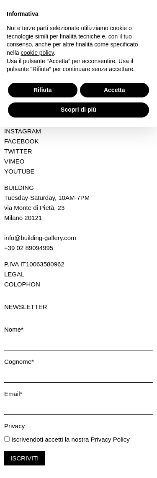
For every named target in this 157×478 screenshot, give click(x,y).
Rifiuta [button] (42, 441)
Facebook (21, 141)
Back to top (137, 112)
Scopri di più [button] (78, 461)
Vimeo (14, 161)
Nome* (13, 329)
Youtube (19, 171)
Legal (14, 274)
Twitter (18, 151)
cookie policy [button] (37, 404)
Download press (34, 80)
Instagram (22, 131)
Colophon (22, 284)
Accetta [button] (114, 441)
